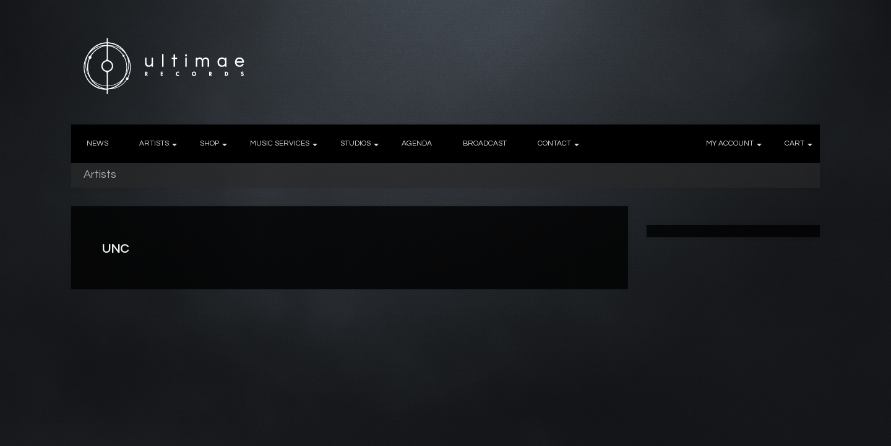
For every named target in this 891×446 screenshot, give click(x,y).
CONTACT (554, 143)
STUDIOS (355, 143)
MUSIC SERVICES (279, 143)
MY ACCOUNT (730, 143)
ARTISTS (154, 143)
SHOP (209, 143)
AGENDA (417, 143)
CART (794, 143)
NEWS (97, 143)
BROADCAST (485, 143)
